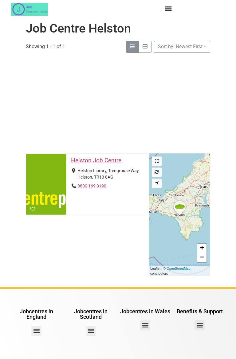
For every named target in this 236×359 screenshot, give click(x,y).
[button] (168, 9)
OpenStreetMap (179, 268)
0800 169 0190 (91, 186)
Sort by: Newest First (180, 46)
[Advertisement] (118, 103)
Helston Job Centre (96, 160)
